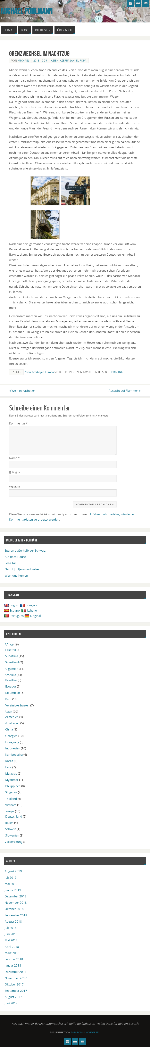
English (11, 605)
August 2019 (13, 871)
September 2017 (16, 991)
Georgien (11, 736)
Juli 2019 (11, 877)
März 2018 (12, 953)
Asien (55, 60)
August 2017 (13, 997)
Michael (23, 60)
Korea (9, 761)
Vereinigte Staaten (17, 705)
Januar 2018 (13, 965)
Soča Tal (10, 563)
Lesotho (10, 650)
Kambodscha (14, 754)
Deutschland (13, 816)
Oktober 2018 (14, 909)
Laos (8, 767)
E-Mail (14, 472)
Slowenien (12, 835)
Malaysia (11, 773)
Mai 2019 (11, 884)
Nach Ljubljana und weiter (22, 569)
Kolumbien (12, 693)
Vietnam (10, 805)
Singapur (11, 792)
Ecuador (10, 686)
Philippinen (13, 786)
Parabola (77, 1032)
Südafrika (11, 656)
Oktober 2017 (14, 984)
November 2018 (16, 902)
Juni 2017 (11, 1003)
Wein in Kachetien (22, 390)
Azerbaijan (67, 60)
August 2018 (13, 921)
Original (32, 616)
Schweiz (10, 829)
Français (28, 605)
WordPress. (93, 1032)
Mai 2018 (11, 940)
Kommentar (18, 423)
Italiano (29, 610)
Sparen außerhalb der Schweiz (25, 550)
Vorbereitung (13, 842)
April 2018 (12, 947)
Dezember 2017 (15, 972)
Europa (81, 60)
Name (14, 458)
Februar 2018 (14, 959)
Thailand (11, 799)
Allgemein (11, 669)
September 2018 (16, 915)
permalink (115, 372)
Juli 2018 (11, 928)
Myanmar (11, 780)
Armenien (12, 717)
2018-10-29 (40, 60)
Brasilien (11, 680)
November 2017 (16, 978)
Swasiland (12, 662)
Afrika (9, 644)
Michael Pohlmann (26, 11)
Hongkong (12, 742)
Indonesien (12, 748)
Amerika (10, 675)
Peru (8, 699)
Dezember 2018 (15, 896)
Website (14, 487)
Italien (9, 823)
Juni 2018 (11, 934)
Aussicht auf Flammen (125, 390)
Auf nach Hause (15, 557)
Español (12, 610)
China (9, 729)
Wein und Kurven (16, 575)
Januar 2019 (13, 890)
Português (14, 616)
